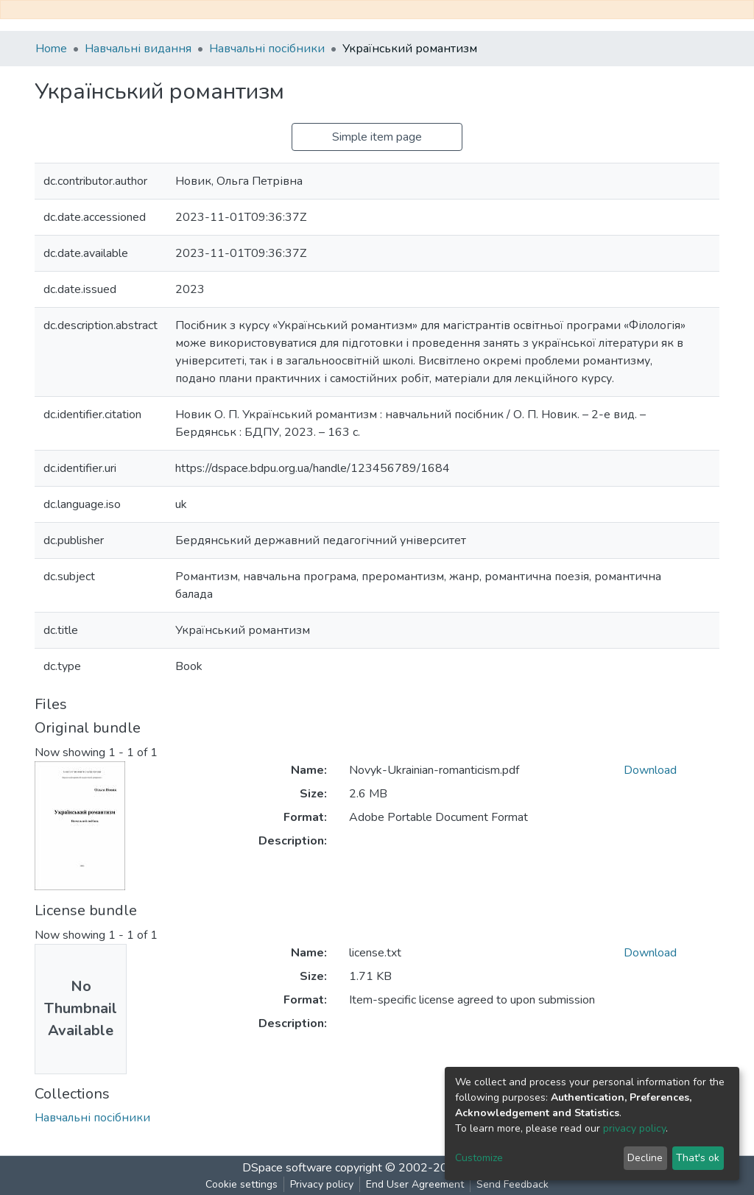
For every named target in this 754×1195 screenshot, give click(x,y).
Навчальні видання (138, 48)
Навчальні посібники (267, 48)
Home (51, 48)
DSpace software (287, 1168)
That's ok (697, 1158)
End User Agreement (415, 1184)
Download (650, 770)
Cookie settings (241, 1184)
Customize (479, 1158)
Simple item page (377, 137)
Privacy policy (321, 1184)
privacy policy (634, 1128)
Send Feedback (512, 1184)
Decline (645, 1158)
